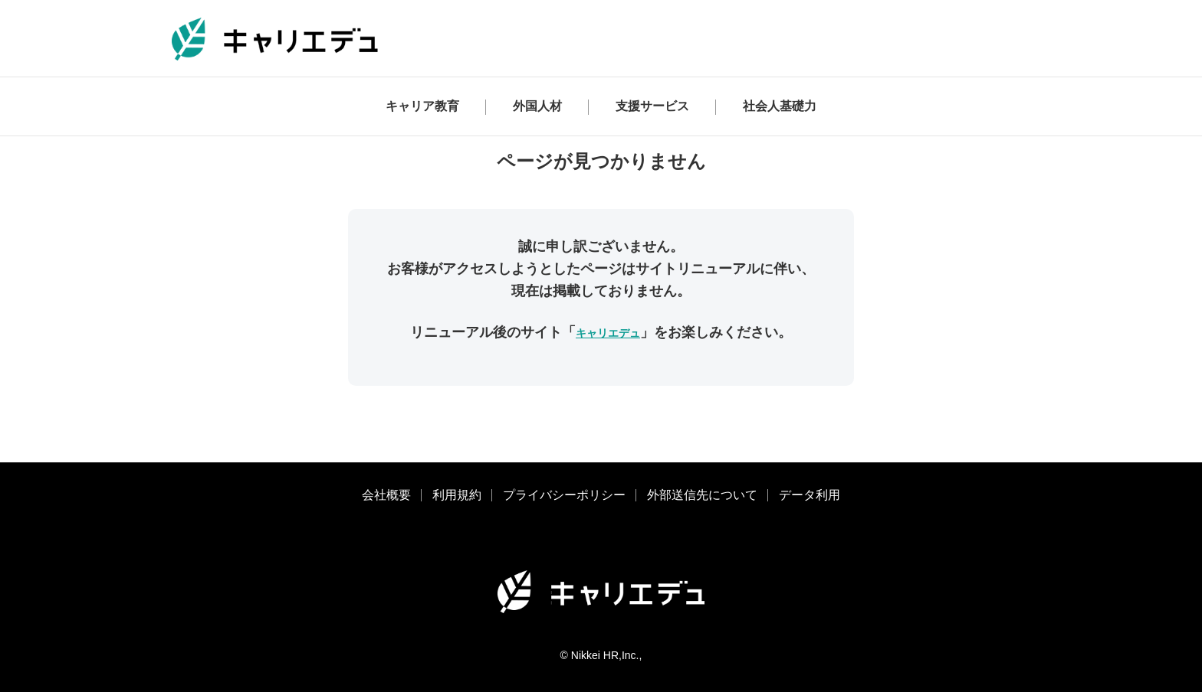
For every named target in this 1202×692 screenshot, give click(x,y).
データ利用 (809, 494)
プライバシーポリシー (564, 494)
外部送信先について (702, 494)
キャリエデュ (608, 333)
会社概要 (386, 494)
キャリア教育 (422, 106)
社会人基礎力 (779, 106)
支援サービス (652, 106)
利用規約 (456, 494)
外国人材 (537, 106)
